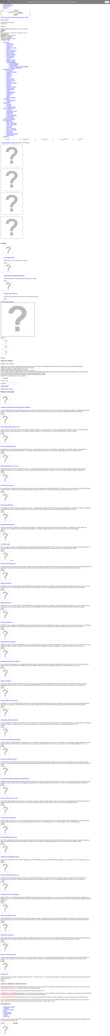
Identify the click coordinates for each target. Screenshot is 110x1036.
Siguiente (3, 358)
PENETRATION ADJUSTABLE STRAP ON (10, 661)
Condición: (3, 363)
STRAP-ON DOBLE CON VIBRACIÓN (9, 700)
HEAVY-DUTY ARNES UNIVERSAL (9, 759)
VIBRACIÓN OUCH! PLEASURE (8, 641)
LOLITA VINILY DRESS (9, 257)
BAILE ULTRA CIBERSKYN (7, 504)
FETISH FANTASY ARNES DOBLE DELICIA (11, 739)
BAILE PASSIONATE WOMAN (7, 524)
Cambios (6, 1015)
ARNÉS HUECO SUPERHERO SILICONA (10, 856)
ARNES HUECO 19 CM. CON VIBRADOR (10, 894)
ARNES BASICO (4, 974)
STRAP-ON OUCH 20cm (6, 602)
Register (6, 7)
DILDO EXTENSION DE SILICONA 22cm (10, 874)
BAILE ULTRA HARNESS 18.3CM (8, 446)
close (107, 2)
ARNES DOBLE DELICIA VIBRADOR (9, 719)
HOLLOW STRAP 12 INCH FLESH (8, 954)
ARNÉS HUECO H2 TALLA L (7, 934)
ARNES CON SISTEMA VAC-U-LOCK (9, 798)
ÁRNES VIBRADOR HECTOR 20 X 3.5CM (10, 426)
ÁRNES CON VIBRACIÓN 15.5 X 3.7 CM (10, 465)
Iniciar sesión (7, 6)
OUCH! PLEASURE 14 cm (6, 622)
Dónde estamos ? (8, 1012)
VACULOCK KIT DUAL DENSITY (8, 817)
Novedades (3, 243)
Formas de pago (7, 1013)
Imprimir (6, 378)
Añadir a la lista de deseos (7, 389)
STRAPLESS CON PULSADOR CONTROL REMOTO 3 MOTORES (15, 407)
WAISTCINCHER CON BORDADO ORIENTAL (14, 275)
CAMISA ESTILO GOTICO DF (10, 293)
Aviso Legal (6, 1016)
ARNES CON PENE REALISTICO (8, 563)
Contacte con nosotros (9, 1009)
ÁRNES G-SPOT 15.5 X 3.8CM (7, 485)
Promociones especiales (9, 1007)
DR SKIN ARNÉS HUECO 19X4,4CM (9, 837)
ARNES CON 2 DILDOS (6, 680)
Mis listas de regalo (8, 5)
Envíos (5, 1011)
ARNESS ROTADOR (5, 544)
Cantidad (3, 383)
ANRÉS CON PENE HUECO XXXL (8, 915)
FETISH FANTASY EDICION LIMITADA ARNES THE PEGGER (15, 778)
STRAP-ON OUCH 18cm (6, 583)
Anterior (3, 337)
